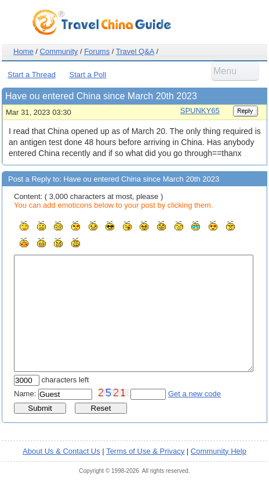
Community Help (218, 451)
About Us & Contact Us (61, 451)
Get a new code (194, 393)
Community (59, 51)
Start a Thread (32, 74)
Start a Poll (88, 74)
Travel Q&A (135, 51)
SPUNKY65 (200, 110)
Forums (97, 51)
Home (23, 51)
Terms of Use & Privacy (145, 451)
